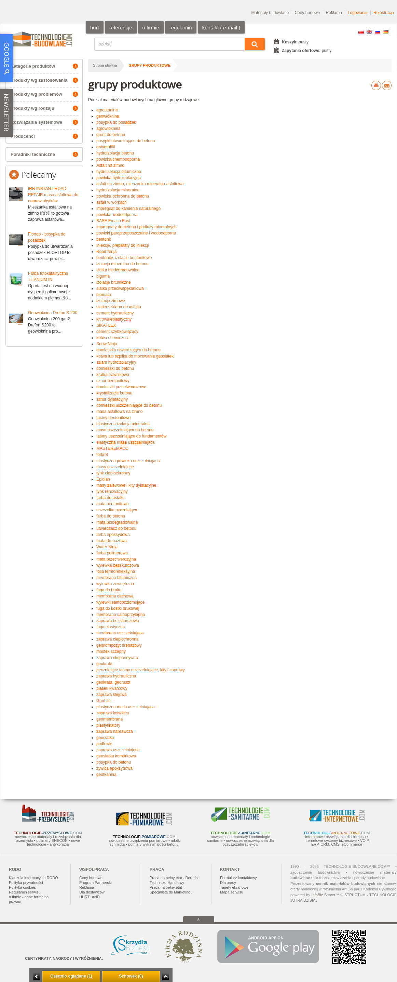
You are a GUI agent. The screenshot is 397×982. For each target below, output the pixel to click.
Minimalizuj (36, 976)
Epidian (103, 479)
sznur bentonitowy (112, 380)
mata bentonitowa (112, 503)
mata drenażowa (111, 540)
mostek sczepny (111, 651)
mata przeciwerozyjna (116, 559)
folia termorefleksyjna (115, 571)
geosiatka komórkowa (116, 756)
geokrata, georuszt (113, 682)
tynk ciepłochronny (113, 473)
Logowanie (358, 12)
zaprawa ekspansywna (117, 657)
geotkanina (106, 774)
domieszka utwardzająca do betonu (128, 350)
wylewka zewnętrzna (115, 583)
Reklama (334, 12)
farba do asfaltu (110, 497)
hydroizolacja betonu (115, 153)
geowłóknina (107, 116)
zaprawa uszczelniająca (118, 750)
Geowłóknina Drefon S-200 (52, 312)
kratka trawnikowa (112, 374)
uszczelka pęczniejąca (116, 510)
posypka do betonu (113, 762)
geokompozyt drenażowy (119, 645)
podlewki (104, 743)
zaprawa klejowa (111, 694)
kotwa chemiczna (112, 337)
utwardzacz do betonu (116, 528)
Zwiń (165, 977)
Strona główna (105, 65)
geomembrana (109, 719)
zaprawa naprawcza (114, 731)
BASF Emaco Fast (113, 220)
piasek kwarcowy (111, 688)
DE (385, 31)
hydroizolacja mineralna (117, 190)
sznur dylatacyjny (112, 399)
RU (377, 31)
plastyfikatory (108, 725)
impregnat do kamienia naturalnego (128, 208)
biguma (103, 276)
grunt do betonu (110, 134)
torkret (102, 454)
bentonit (103, 239)
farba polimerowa (112, 553)
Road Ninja (106, 251)
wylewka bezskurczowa (117, 565)
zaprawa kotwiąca (112, 713)
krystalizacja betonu (114, 393)
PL (361, 31)
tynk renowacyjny (112, 491)
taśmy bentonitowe (113, 417)
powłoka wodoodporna (116, 214)
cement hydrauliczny (115, 313)
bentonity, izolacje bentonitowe (124, 257)
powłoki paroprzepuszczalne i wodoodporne (136, 233)
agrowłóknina (108, 128)
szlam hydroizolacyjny (116, 362)
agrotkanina (107, 110)
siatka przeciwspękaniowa (120, 288)
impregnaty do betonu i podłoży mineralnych (136, 227)
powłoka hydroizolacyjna (118, 177)
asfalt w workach (111, 202)
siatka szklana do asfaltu (118, 307)
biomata (103, 294)
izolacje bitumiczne (113, 282)
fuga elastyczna (110, 626)
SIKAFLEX (106, 325)
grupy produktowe (149, 65)
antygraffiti (105, 147)
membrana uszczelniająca (120, 633)
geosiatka (105, 737)
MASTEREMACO (112, 448)
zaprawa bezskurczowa (117, 620)
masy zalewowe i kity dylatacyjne (126, 485)
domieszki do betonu (115, 368)
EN (369, 31)
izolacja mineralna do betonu (122, 263)
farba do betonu (110, 516)
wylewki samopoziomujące (120, 602)
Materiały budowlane (270, 12)
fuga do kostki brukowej (117, 608)
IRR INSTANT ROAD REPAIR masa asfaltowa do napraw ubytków (53, 194)
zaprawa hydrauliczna (116, 676)
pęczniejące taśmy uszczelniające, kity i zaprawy (140, 670)
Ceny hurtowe (307, 12)
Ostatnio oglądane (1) (71, 976)
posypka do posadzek (116, 122)
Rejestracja (383, 12)
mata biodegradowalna (117, 522)
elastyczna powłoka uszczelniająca (128, 460)
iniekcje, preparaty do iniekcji (122, 245)
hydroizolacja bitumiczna (118, 171)
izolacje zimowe (110, 300)
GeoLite (103, 700)
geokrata (104, 663)
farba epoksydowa (112, 534)
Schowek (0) (131, 976)
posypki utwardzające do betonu (125, 140)
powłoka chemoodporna (118, 159)
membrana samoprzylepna (120, 614)
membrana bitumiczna (116, 577)
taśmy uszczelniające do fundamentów (131, 436)
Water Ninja (107, 546)
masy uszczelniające (115, 467)
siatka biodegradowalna (117, 270)
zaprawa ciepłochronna (117, 639)
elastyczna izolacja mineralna (123, 423)
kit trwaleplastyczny (114, 319)
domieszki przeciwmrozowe (121, 387)
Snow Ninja (106, 343)
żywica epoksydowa (114, 768)
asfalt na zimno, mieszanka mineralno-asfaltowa (139, 183)
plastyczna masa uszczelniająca (125, 706)
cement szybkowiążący (117, 331)
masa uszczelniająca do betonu (124, 430)
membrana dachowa (115, 596)
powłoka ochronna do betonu (122, 196)
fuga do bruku (108, 590)
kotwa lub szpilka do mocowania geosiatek (135, 356)
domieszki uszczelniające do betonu (129, 405)
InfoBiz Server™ (325, 895)
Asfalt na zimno (110, 165)
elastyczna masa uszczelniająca (125, 442)
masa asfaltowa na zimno (119, 411)
